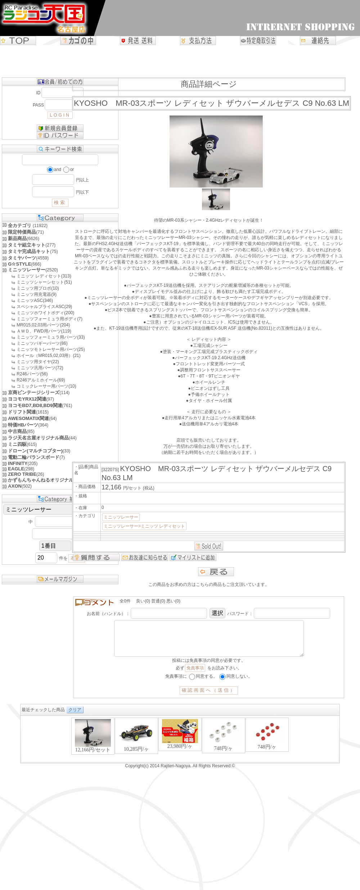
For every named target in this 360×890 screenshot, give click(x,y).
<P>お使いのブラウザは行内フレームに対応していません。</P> (180, 746)
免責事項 (195, 675)
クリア (74, 716)
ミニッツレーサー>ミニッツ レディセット (144, 526)
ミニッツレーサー (121, 517)
